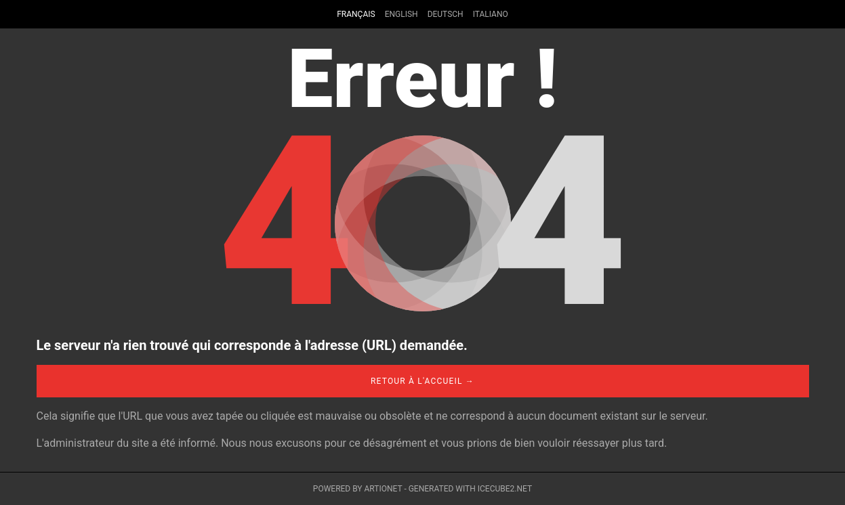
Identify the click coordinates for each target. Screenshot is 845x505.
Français (356, 14)
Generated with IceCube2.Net (470, 488)
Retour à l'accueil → (422, 381)
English (401, 14)
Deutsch (445, 14)
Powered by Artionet (358, 488)
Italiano (490, 14)
